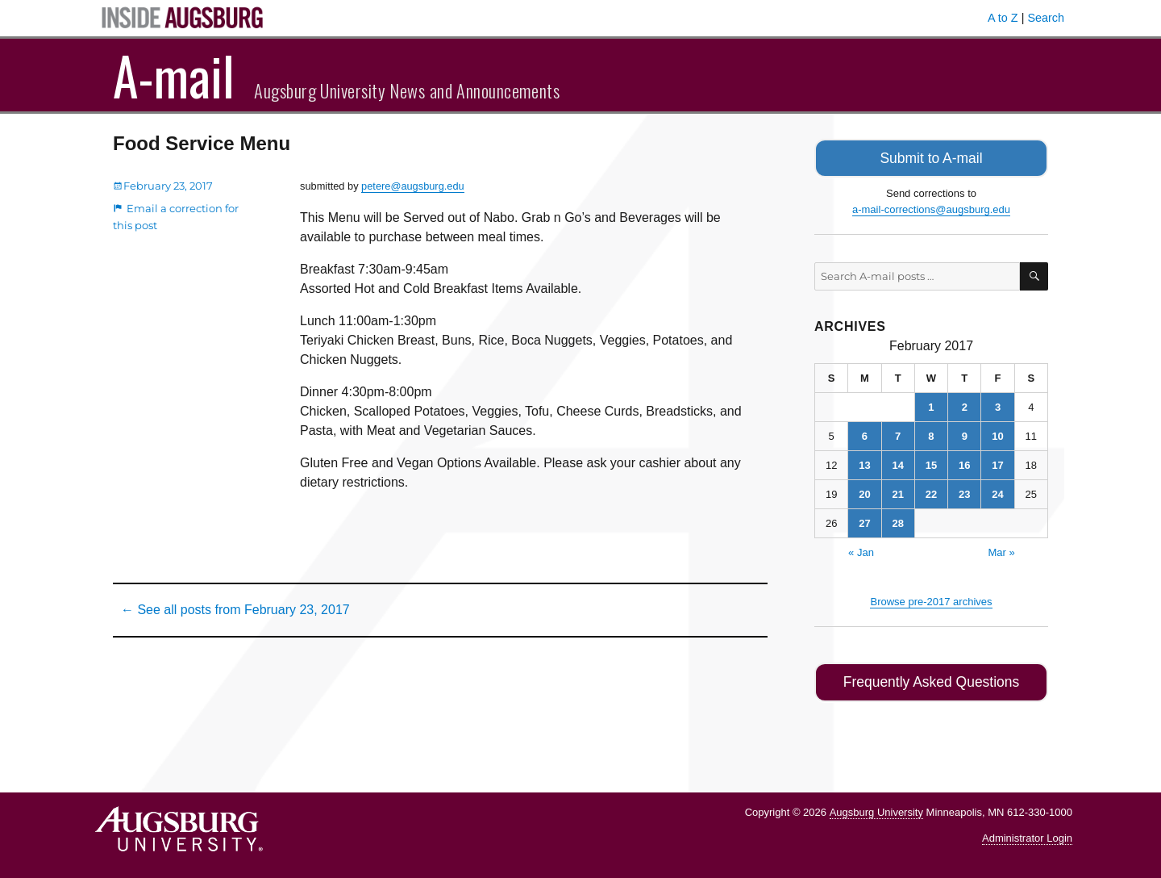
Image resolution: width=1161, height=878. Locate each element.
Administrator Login (1027, 834)
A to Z (1003, 17)
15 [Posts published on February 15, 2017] (931, 463)
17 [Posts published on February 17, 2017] (997, 463)
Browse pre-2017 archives (931, 599)
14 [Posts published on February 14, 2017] (897, 463)
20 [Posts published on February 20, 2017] (864, 492)
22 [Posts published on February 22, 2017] (931, 492)
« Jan (861, 550)
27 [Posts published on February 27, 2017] (864, 521)
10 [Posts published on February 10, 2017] (997, 434)
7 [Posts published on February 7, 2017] (898, 434)
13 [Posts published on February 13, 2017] (864, 463)
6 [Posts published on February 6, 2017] (865, 434)
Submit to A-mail (931, 157)
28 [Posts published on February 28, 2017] (897, 521)
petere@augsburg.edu (412, 186)
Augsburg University (876, 807)
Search (1045, 17)
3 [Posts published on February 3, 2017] (998, 405)
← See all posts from (235, 610)
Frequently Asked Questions (930, 679)
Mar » (1001, 550)
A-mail (174, 75)
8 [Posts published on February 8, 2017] (931, 434)
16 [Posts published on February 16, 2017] (964, 463)
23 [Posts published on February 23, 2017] (964, 492)
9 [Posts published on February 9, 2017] (965, 434)
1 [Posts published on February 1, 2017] (931, 405)
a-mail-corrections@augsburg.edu (931, 207)
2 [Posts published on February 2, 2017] (965, 405)
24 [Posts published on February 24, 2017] (997, 492)
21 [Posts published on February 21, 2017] (897, 492)
